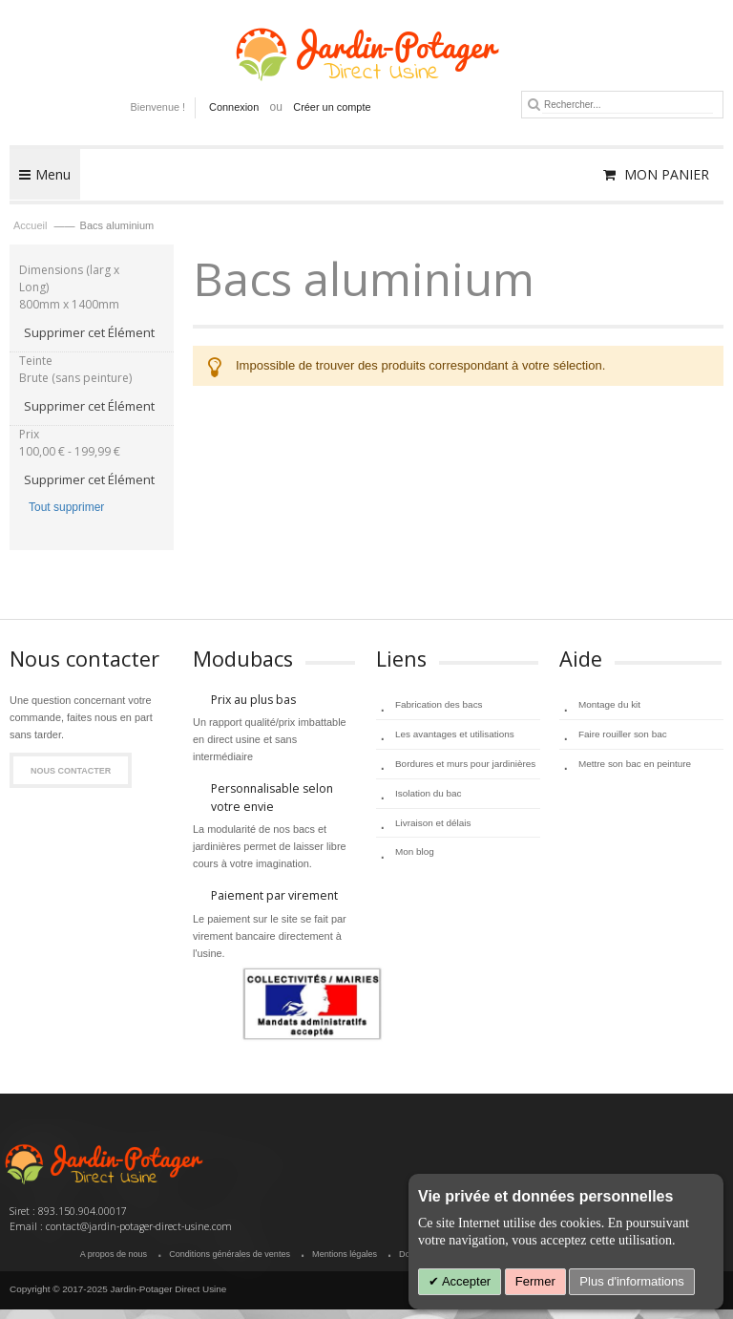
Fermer (535, 1281)
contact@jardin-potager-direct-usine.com (139, 1226)
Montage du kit (609, 704)
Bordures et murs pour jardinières (465, 763)
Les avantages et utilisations (454, 734)
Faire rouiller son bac (622, 734)
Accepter (465, 1281)
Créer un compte (331, 107)
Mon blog (414, 851)
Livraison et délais (433, 823)
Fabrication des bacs (439, 704)
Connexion (234, 107)
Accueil (32, 225)
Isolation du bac (428, 793)
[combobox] (627, 105)
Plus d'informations (631, 1281)
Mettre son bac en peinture (634, 763)
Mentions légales (344, 1254)
